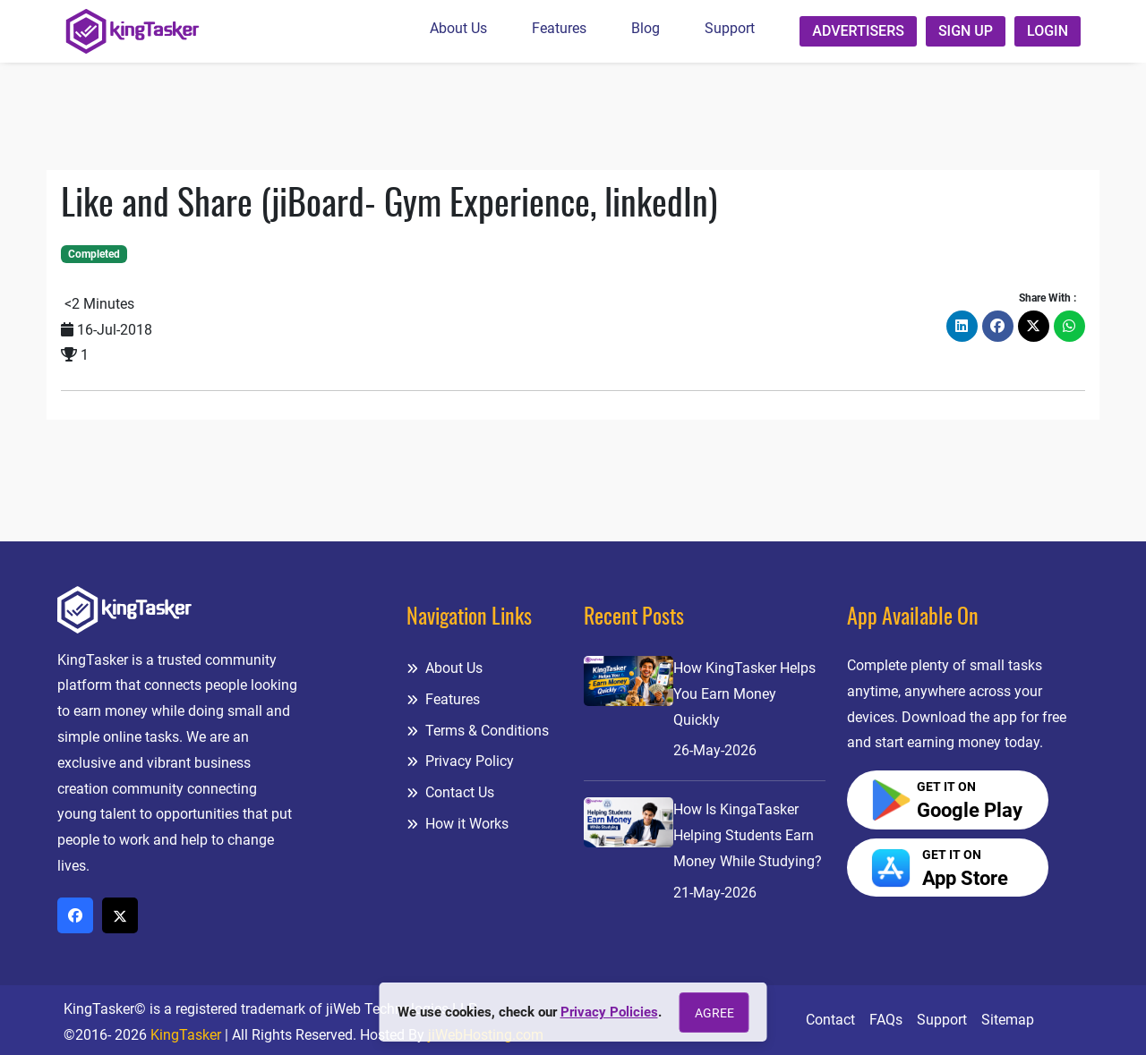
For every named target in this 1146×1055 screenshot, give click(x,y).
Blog (645, 28)
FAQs (885, 1019)
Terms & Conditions (477, 730)
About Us (458, 28)
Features (559, 28)
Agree (714, 1013)
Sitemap (1007, 1019)
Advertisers (858, 30)
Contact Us (450, 792)
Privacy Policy (460, 761)
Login (1047, 30)
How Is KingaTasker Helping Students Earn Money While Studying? (747, 835)
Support (730, 28)
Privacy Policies (609, 1012)
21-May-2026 (715, 892)
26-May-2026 (715, 750)
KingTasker (185, 1034)
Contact (830, 1019)
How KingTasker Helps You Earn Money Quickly (744, 693)
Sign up (965, 30)
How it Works (457, 823)
